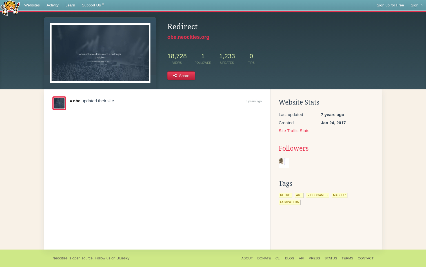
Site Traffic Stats (294, 130)
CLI (278, 258)
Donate (264, 258)
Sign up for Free (390, 5)
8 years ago (254, 101)
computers (289, 201)
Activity (52, 5)
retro (285, 195)
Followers (294, 148)
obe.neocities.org (188, 37)
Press (314, 258)
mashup (339, 195)
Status (331, 258)
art (299, 195)
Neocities (60, 258)
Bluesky (122, 258)
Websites (32, 5)
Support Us (93, 5)
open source (82, 258)
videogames (318, 195)
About (247, 258)
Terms (347, 258)
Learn (70, 5)
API (301, 258)
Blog (289, 258)
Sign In (417, 5)
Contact (366, 258)
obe (75, 100)
